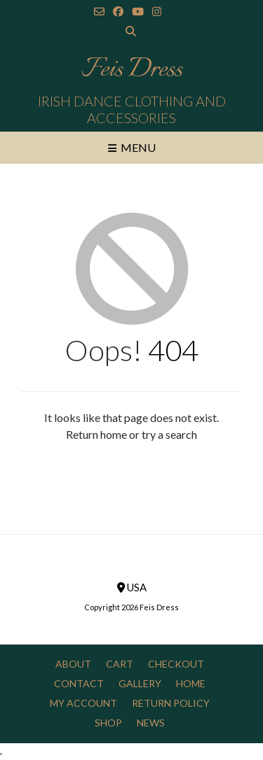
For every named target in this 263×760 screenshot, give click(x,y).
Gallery (140, 683)
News (151, 723)
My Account (83, 703)
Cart (119, 664)
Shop (108, 723)
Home (190, 683)
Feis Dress (131, 70)
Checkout (176, 664)
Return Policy (171, 703)
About (73, 664)
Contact (79, 683)
